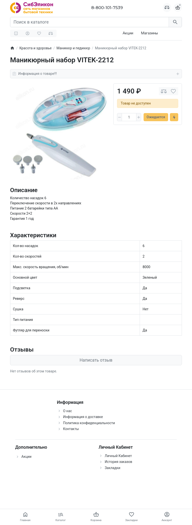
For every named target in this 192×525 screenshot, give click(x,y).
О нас (67, 411)
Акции (128, 33)
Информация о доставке (83, 417)
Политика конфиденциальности (89, 423)
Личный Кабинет (118, 456)
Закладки (112, 468)
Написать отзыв (96, 360)
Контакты (71, 429)
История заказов (118, 462)
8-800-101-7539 (107, 7)
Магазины (149, 33)
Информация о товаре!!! (96, 74)
